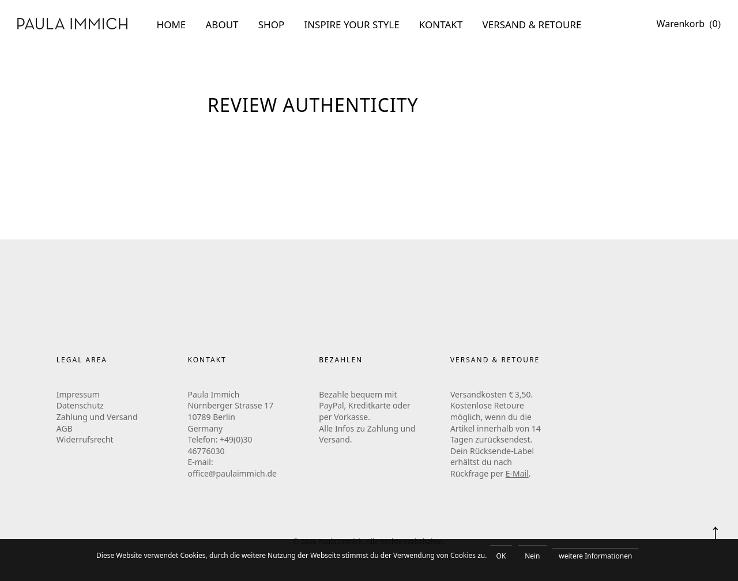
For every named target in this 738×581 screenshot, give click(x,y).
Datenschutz (80, 405)
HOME (171, 24)
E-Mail (517, 473)
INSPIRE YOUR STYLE (351, 24)
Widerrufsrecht (85, 439)
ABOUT (222, 24)
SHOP (271, 24)
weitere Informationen (595, 556)
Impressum (78, 394)
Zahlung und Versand (97, 416)
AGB (65, 428)
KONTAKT (440, 24)
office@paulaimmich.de (232, 473)
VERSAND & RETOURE (532, 24)
